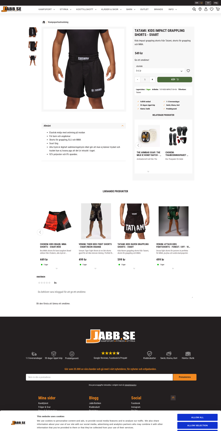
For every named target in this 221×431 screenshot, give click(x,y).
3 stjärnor (44, 282)
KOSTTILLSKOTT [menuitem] (84, 9)
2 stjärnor (41, 282)
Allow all (197, 406)
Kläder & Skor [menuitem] (109, 9)
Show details (147, 425)
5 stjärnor (49, 282)
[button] (211, 9)
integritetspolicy (130, 385)
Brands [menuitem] (158, 9)
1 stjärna (39, 282)
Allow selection (197, 414)
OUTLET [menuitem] (144, 9)
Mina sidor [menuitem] (47, 398)
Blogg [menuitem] (94, 398)
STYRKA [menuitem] (64, 9)
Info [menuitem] (171, 9)
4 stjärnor (47, 282)
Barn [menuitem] (129, 9)
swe (208, 3)
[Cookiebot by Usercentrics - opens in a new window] (18, 425)
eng (215, 3)
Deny (197, 422)
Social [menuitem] (136, 398)
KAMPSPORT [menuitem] (45, 9)
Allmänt (47, 125)
